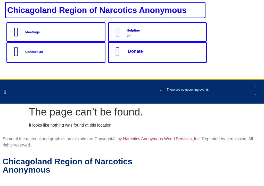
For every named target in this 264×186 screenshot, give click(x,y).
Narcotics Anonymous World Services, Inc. (162, 139)
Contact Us (34, 52)
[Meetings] (16, 32)
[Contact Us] (16, 51)
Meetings (32, 32)
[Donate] (117, 51)
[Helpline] (117, 32)
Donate (135, 51)
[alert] (204, 90)
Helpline (133, 30)
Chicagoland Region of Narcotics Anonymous (97, 10)
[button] (5, 92)
